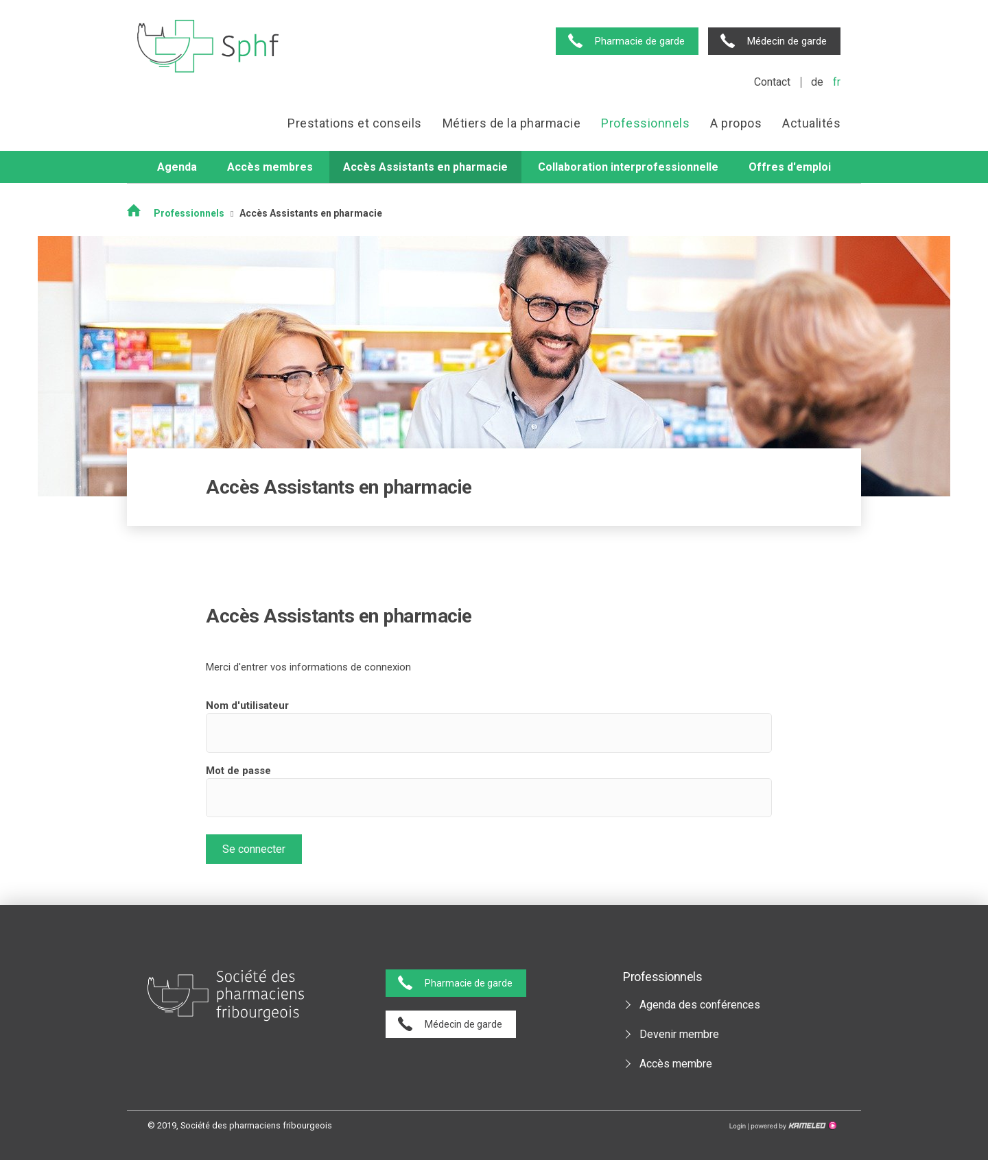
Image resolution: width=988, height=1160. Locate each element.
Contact (772, 81)
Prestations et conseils (354, 123)
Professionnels (645, 123)
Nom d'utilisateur (247, 705)
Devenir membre (679, 1034)
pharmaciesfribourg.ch (208, 46)
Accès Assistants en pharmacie (425, 166)
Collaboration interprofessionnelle (628, 166)
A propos (736, 123)
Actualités (811, 123)
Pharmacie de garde (640, 41)
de (817, 81)
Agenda (177, 166)
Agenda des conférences (699, 1004)
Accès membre (675, 1063)
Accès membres (270, 166)
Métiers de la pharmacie (512, 123)
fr (836, 81)
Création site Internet (792, 1126)
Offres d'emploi (790, 166)
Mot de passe (238, 770)
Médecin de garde (787, 41)
